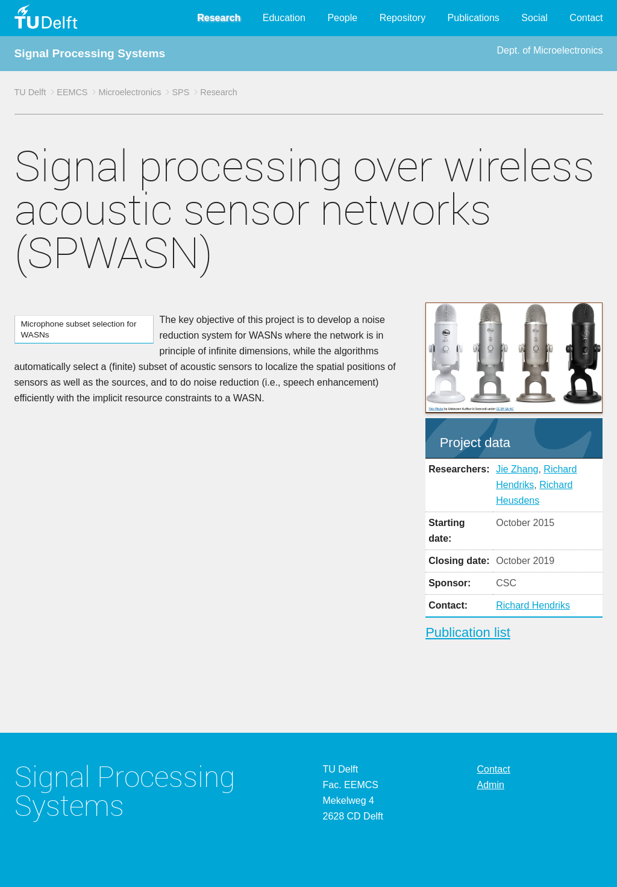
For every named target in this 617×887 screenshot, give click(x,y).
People (342, 18)
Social (534, 18)
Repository (402, 18)
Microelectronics (129, 92)
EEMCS (72, 92)
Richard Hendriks (533, 605)
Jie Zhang (517, 469)
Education (284, 18)
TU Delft (30, 92)
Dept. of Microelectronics (549, 50)
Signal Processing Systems (90, 53)
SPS (180, 92)
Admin (490, 785)
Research (218, 18)
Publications (474, 18)
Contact (586, 18)
